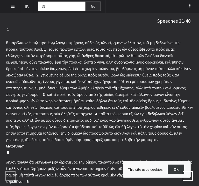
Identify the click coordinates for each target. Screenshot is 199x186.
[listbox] (190, 5)
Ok (176, 169)
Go (93, 6)
